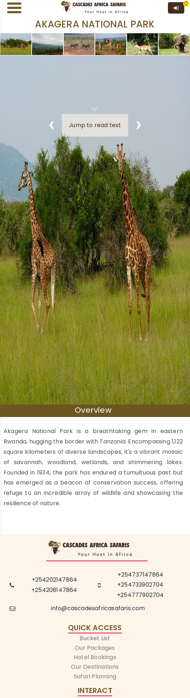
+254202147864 (54, 580)
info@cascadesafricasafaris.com (98, 608)
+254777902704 (140, 595)
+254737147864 (141, 575)
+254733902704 (140, 585)
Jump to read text (95, 125)
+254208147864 (54, 590)
